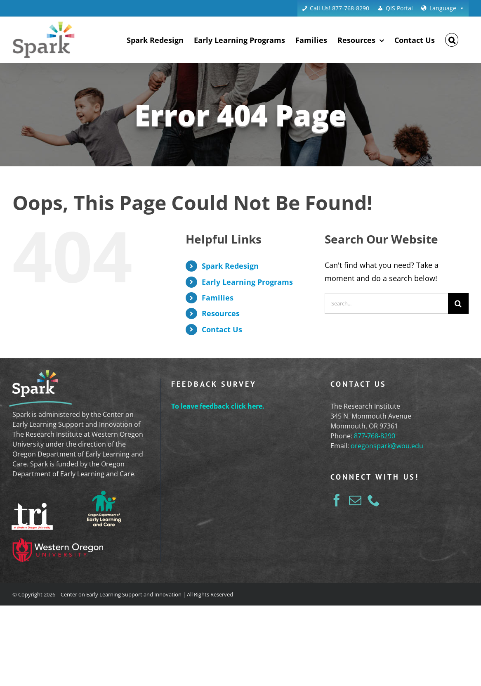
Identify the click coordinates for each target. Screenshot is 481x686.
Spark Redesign (230, 266)
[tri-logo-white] (32, 507)
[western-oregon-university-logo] (57, 543)
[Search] (458, 303)
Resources (221, 313)
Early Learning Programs (247, 282)
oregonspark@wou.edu (387, 445)
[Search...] (386, 303)
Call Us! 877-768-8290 (339, 8)
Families (217, 298)
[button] (451, 40)
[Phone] (374, 500)
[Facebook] (336, 500)
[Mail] (355, 500)
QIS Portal (399, 8)
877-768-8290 (374, 435)
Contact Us (222, 329)
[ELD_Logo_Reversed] (104, 492)
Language (446, 8)
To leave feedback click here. (217, 406)
